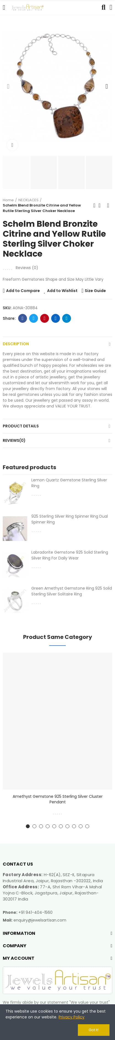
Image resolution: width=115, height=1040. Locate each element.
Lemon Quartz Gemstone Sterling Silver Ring (69, 483)
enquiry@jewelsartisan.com (39, 920)
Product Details (21, 426)
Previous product (94, 205)
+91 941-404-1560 (35, 912)
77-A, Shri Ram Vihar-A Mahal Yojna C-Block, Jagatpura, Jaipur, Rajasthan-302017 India (52, 893)
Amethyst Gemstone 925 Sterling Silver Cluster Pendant (58, 799)
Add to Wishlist (62, 290)
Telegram (67, 318)
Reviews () (27, 268)
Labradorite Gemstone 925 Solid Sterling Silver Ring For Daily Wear (69, 555)
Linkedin (56, 318)
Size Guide (95, 290)
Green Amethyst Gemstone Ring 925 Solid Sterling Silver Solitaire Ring (71, 591)
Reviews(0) (14, 440)
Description (16, 344)
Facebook (23, 318)
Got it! (94, 1030)
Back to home (101, 205)
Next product (108, 205)
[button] (8, 86)
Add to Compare (23, 290)
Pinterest (45, 318)
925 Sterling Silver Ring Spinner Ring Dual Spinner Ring (69, 519)
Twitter (34, 318)
